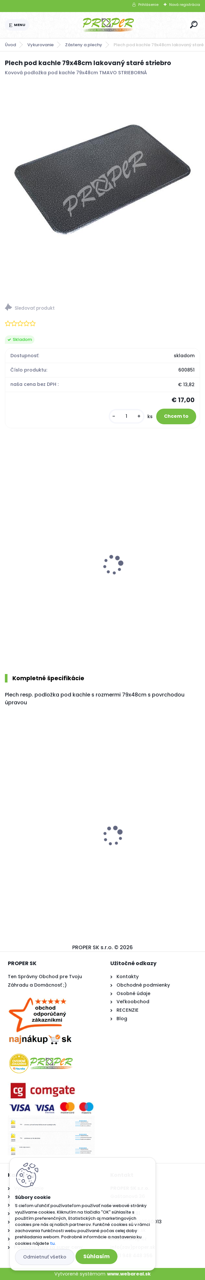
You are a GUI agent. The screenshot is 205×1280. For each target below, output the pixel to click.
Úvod (10, 45)
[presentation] (9, 556)
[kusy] (126, 416)
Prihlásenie (148, 4)
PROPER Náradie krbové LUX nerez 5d (149, 563)
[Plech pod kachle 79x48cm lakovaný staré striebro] (102, 179)
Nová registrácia (184, 4)
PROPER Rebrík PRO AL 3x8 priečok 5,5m (50, 845)
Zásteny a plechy (83, 45)
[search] (193, 24)
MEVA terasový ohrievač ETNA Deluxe (45, 578)
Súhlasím (96, 1256)
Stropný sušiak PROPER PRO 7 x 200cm (147, 845)
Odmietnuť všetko (44, 1257)
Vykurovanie (40, 45)
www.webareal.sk (129, 1274)
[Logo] (108, 25)
